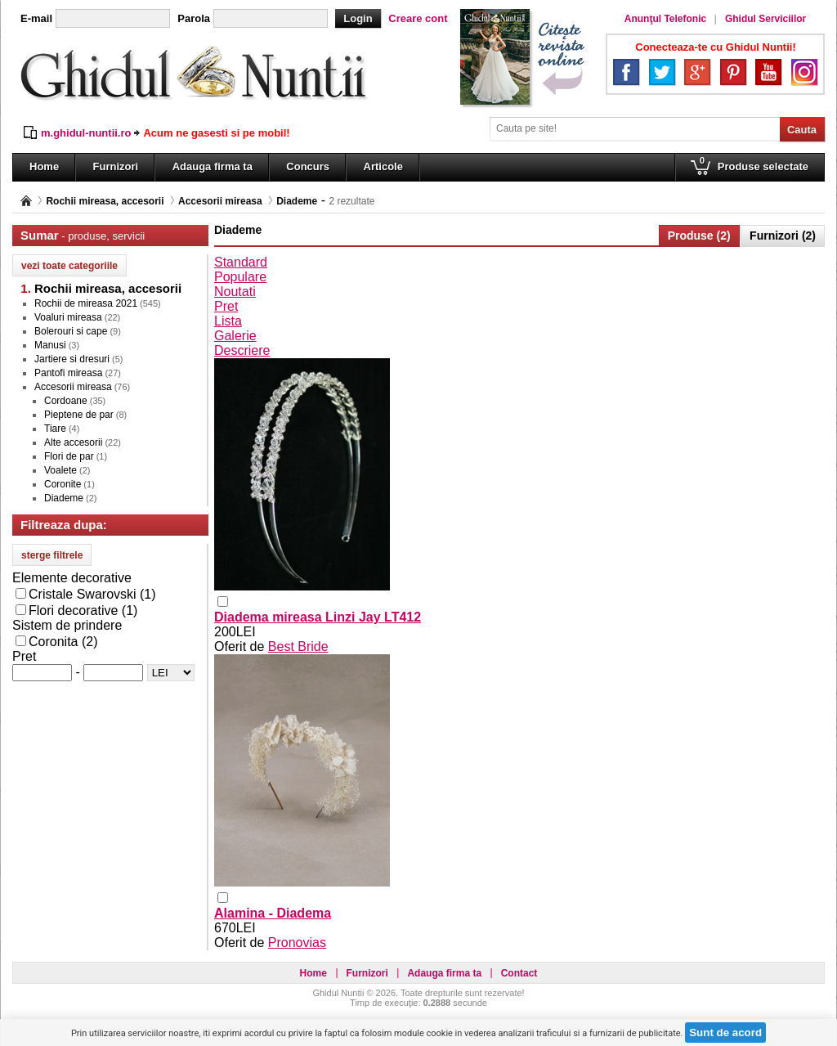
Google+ (697, 72)
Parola (193, 18)
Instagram (804, 72)
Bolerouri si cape (70, 331)
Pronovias (297, 942)
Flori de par (69, 456)
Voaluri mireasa (68, 317)
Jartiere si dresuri (72, 359)
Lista (228, 321)
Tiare (55, 428)
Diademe (296, 201)
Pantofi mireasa (68, 373)
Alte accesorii (73, 442)
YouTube (768, 72)
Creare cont (417, 18)
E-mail (36, 18)
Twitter (662, 72)
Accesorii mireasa (220, 201)
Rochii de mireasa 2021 (85, 303)
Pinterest (733, 72)
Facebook (626, 72)
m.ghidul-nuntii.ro (86, 133)
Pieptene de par (79, 414)
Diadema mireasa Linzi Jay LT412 (317, 617)
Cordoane (65, 400)
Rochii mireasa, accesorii (104, 201)
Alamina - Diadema (272, 913)
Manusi (50, 345)
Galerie (235, 336)
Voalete (60, 470)
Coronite (62, 484)
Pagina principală (26, 200)
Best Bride (298, 646)
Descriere (242, 350)
